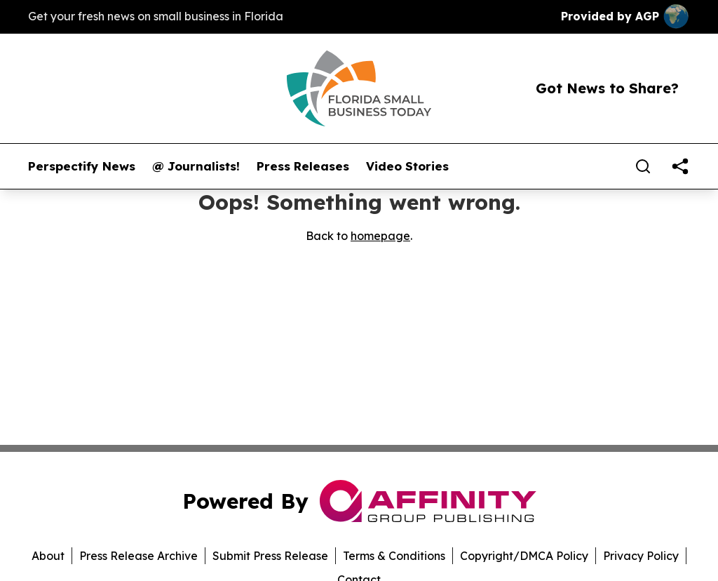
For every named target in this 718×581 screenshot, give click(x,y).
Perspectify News (81, 166)
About (48, 556)
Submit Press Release (270, 556)
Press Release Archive (138, 556)
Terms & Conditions (394, 556)
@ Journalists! (196, 166)
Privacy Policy (641, 556)
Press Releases (303, 166)
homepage (380, 236)
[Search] (643, 166)
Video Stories (407, 166)
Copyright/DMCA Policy (524, 556)
